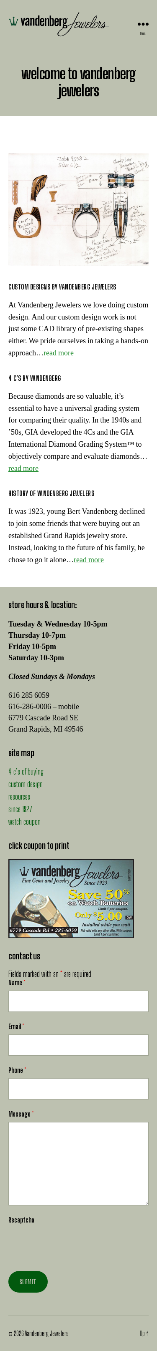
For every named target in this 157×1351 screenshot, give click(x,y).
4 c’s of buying (26, 771)
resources (19, 796)
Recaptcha (21, 1220)
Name (16, 982)
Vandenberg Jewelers (47, 1333)
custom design (25, 784)
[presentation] (72, 1244)
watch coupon (24, 821)
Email (16, 1026)
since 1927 (20, 809)
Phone (17, 1070)
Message (20, 1114)
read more (59, 353)
